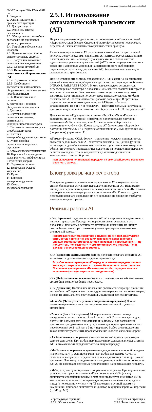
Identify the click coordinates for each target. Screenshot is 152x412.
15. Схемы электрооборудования (20, 186)
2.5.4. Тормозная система (22, 80)
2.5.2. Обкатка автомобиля (23, 66)
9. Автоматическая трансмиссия (26, 150)
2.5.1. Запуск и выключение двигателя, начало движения (24, 61)
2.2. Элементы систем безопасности (20, 31)
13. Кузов (12, 174)
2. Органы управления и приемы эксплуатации (21, 21)
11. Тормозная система (20, 164)
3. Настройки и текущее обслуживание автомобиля (23, 105)
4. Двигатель (14, 110)
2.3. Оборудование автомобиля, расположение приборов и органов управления (26, 40)
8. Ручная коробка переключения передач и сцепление (22, 144)
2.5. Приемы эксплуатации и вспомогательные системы (24, 55)
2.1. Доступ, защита (19, 26)
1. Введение (14, 16)
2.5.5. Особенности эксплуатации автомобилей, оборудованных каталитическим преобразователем (27, 88)
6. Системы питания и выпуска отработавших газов (26, 129)
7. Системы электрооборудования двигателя (26, 135)
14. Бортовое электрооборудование (20, 179)
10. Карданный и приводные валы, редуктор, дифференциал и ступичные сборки (26, 157)
